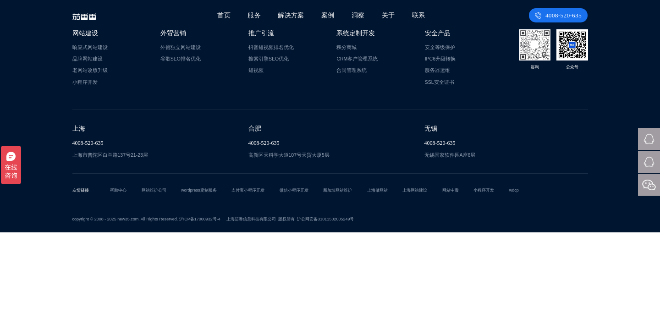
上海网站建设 (414, 190)
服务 (255, 15)
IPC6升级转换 (440, 58)
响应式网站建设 (90, 47)
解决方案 (292, 15)
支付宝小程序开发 (247, 190)
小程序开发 (85, 82)
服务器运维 (437, 70)
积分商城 (346, 47)
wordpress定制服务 (199, 190)
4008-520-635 (559, 15)
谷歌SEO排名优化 (180, 58)
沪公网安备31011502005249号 (325, 219)
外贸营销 (173, 33)
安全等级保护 (440, 47)
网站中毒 (450, 190)
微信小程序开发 (294, 190)
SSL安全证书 (439, 82)
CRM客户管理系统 (357, 58)
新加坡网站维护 (337, 190)
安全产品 (438, 33)
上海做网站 (377, 190)
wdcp (514, 190)
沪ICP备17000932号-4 (199, 219)
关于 (388, 15)
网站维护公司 (154, 190)
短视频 (256, 70)
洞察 (358, 15)
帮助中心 (118, 190)
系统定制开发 (355, 33)
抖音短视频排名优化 (271, 47)
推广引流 (261, 33)
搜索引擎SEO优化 (268, 58)
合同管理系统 (351, 70)
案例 (328, 15)
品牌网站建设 (87, 58)
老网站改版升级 (90, 70)
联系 (418, 15)
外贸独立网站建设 (180, 47)
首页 (225, 15)
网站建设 (85, 33)
